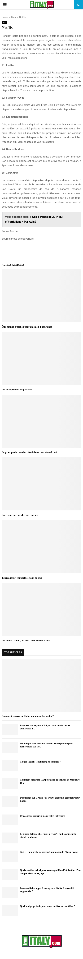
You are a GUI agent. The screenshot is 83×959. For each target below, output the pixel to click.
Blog (4, 22)
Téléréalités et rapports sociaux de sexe (22, 578)
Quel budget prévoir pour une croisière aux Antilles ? (47, 906)
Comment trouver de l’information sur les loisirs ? (28, 716)
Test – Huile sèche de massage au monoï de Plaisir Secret (49, 852)
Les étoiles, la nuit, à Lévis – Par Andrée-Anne (26, 640)
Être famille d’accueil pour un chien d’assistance (27, 327)
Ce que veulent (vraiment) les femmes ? (40, 761)
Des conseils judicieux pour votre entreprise (42, 816)
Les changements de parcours (17, 389)
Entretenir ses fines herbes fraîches (20, 515)
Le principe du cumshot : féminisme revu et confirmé (29, 452)
